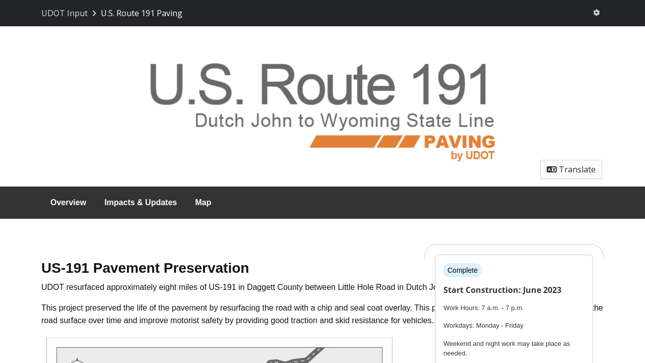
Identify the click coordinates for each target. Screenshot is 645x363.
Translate (571, 169)
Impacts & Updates (140, 202)
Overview (68, 202)
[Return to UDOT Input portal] (69, 13)
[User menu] (596, 13)
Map (203, 202)
